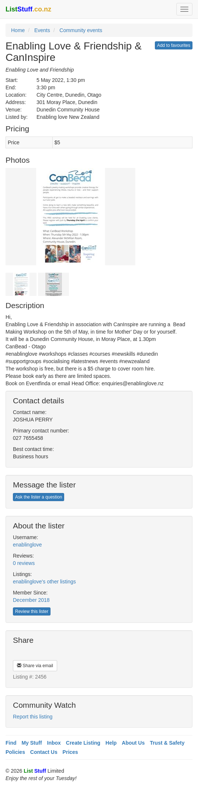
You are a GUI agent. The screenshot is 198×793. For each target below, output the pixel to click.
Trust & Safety (167, 743)
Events (42, 30)
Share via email (35, 665)
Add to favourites (173, 45)
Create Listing (83, 743)
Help (111, 743)
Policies (15, 752)
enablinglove (27, 545)
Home (18, 30)
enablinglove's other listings (44, 582)
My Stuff (31, 743)
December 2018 (31, 600)
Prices (70, 752)
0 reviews (24, 563)
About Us (133, 743)
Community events (80, 30)
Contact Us (44, 752)
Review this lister (31, 611)
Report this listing (32, 717)
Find (11, 743)
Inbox (54, 743)
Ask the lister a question (38, 497)
